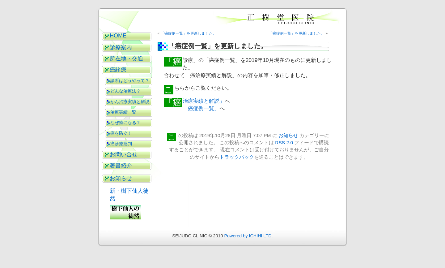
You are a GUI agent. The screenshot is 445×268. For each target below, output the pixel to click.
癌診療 (118, 70)
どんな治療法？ (125, 91)
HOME (118, 35)
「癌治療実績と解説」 (204, 101)
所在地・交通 (126, 58)
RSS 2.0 (284, 142)
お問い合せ (124, 154)
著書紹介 (121, 165)
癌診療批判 (121, 143)
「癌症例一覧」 (201, 108)
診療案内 (121, 47)
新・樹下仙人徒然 (129, 194)
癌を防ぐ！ (121, 133)
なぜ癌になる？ (125, 122)
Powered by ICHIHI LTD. (248, 235)
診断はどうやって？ (129, 80)
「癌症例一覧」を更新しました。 (188, 33)
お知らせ (121, 178)
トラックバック (236, 157)
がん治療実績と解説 (129, 101)
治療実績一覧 (123, 112)
